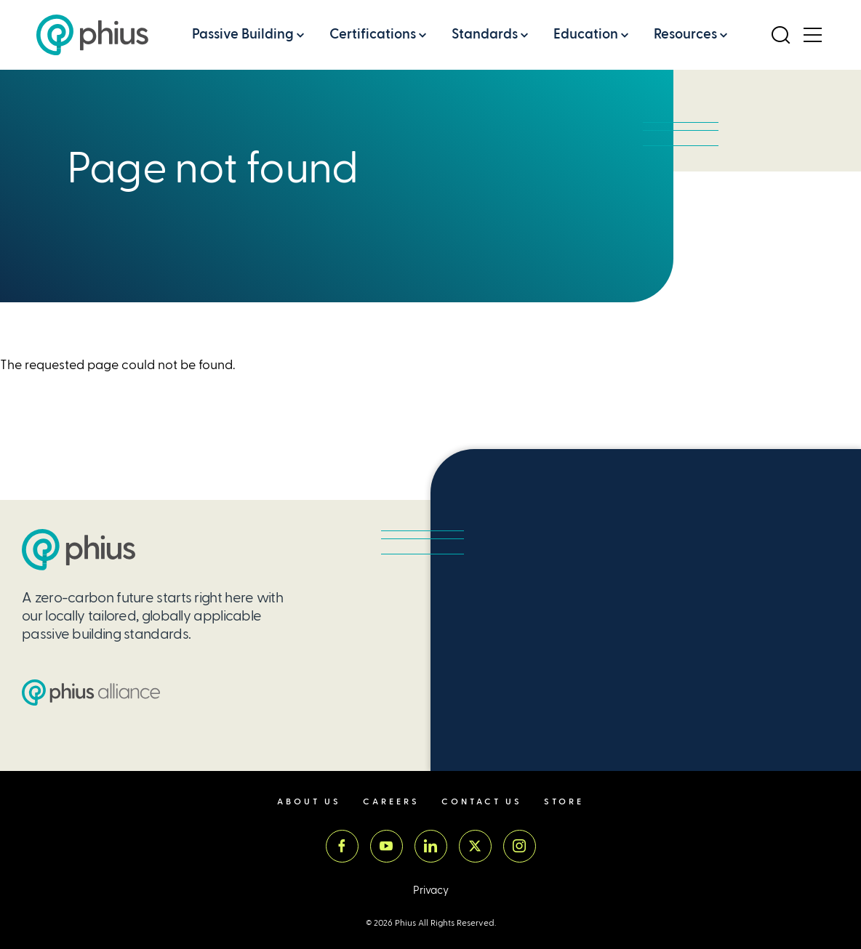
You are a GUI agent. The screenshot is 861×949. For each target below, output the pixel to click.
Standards (485, 33)
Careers (391, 802)
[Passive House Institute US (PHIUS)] (78, 549)
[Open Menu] (812, 35)
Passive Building (243, 33)
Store (564, 802)
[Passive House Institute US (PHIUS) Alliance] (91, 692)
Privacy (431, 890)
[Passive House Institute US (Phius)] (92, 35)
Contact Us (481, 802)
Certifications (372, 33)
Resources (685, 33)
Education (585, 33)
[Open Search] (780, 35)
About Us (309, 802)
